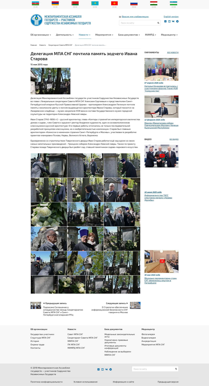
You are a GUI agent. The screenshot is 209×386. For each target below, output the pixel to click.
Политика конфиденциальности (47, 381)
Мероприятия (104, 34)
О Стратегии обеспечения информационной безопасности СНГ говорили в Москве (109, 309)
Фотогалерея (148, 334)
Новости (84, 34)
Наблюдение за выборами (117, 351)
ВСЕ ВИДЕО (174, 139)
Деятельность (65, 34)
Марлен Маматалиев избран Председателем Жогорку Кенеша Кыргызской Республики (161, 125)
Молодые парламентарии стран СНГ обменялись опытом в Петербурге (160, 280)
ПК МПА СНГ (74, 344)
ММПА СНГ (73, 341)
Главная (34, 45)
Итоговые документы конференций (115, 346)
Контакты (35, 347)
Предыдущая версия (168, 381)
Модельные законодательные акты (119, 335)
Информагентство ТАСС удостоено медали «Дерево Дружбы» (158, 197)
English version (171, 16)
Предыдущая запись (55, 303)
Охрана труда (37, 344)
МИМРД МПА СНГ (76, 347)
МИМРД (150, 34)
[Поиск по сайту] (140, 23)
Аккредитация (149, 341)
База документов (129, 34)
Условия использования (85, 381)
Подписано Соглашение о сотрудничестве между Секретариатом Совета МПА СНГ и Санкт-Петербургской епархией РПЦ (63, 311)
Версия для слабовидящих (135, 16)
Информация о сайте (123, 381)
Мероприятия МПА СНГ (153, 344)
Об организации (41, 34)
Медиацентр (169, 34)
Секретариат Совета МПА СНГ (60, 45)
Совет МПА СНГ (75, 334)
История (35, 341)
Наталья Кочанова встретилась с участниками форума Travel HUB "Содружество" (161, 88)
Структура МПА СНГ (41, 337)
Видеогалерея (149, 337)
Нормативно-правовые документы (116, 341)
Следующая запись (117, 303)
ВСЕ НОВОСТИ (172, 52)
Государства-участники (42, 334)
